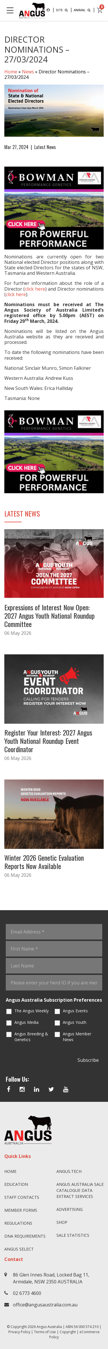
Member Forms (20, 1210)
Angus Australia (49, 1326)
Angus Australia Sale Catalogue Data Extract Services (80, 1190)
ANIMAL (83, 10)
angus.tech (69, 1171)
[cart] (99, 10)
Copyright (68, 1331)
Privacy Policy (19, 1331)
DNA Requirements (25, 1236)
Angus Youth (74, 1022)
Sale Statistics (72, 1235)
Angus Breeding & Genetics (31, 1036)
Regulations (18, 1223)
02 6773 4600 (27, 1293)
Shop (61, 1222)
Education (16, 1184)
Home (10, 71)
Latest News (45, 147)
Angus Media (26, 1022)
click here (35, 289)
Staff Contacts (21, 1197)
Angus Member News (77, 1036)
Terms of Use (45, 1331)
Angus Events (75, 1010)
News (28, 71)
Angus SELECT (19, 1249)
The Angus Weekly (31, 1010)
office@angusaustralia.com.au (45, 1305)
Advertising (69, 1209)
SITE (62, 10)
